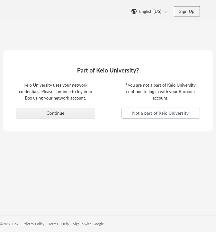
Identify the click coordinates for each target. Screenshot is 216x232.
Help (65, 224)
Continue (56, 113)
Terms (53, 224)
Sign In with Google (88, 224)
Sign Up (186, 11)
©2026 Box (9, 224)
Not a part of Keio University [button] (160, 113)
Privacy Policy (33, 224)
